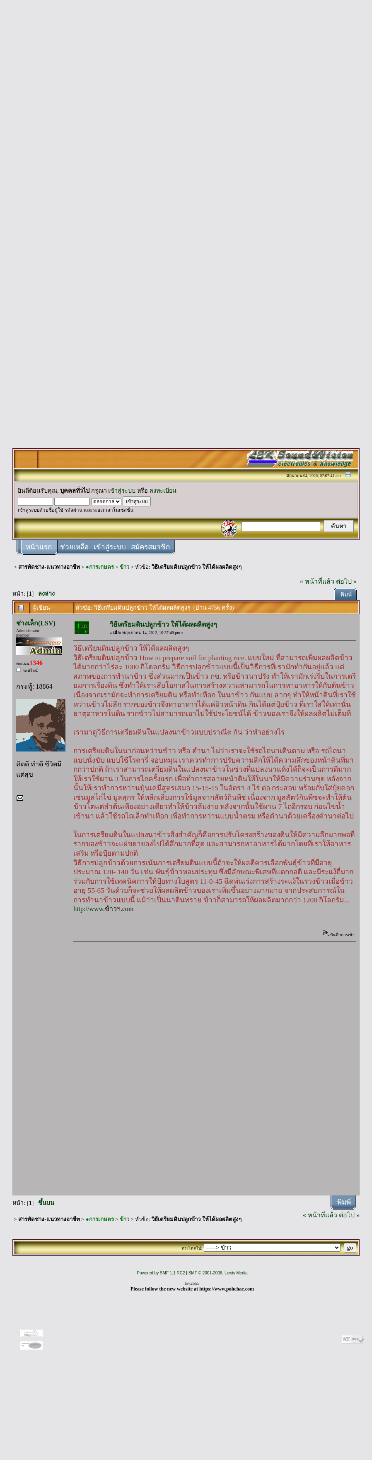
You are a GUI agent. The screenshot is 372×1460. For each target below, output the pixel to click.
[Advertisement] (186, 129)
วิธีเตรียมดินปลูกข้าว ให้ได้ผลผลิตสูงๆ (196, 567)
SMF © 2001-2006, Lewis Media (218, 1273)
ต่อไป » (346, 581)
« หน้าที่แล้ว (317, 581)
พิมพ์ (346, 595)
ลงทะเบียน (163, 490)
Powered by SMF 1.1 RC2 (161, 1273)
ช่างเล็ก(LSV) (36, 623)
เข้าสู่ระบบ (121, 490)
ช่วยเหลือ (74, 547)
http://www (88, 908)
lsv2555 (192, 1283)
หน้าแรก (39, 547)
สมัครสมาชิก (150, 547)
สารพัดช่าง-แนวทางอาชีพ (49, 567)
